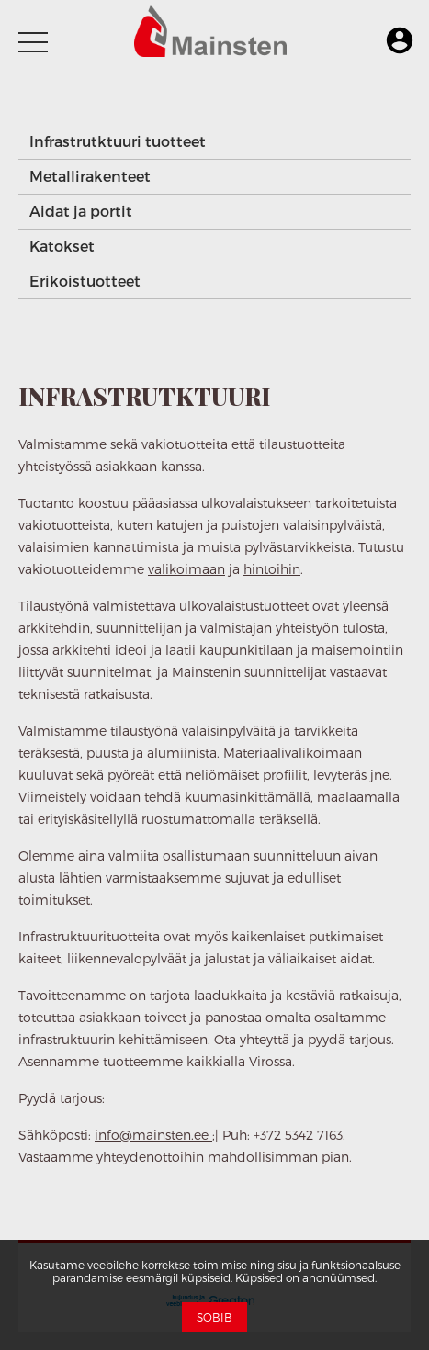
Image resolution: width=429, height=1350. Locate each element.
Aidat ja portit (80, 210)
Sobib (214, 1317)
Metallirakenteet (90, 176)
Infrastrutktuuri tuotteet (117, 141)
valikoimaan (186, 569)
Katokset (62, 245)
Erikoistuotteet (85, 280)
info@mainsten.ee (153, 1134)
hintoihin (271, 569)
